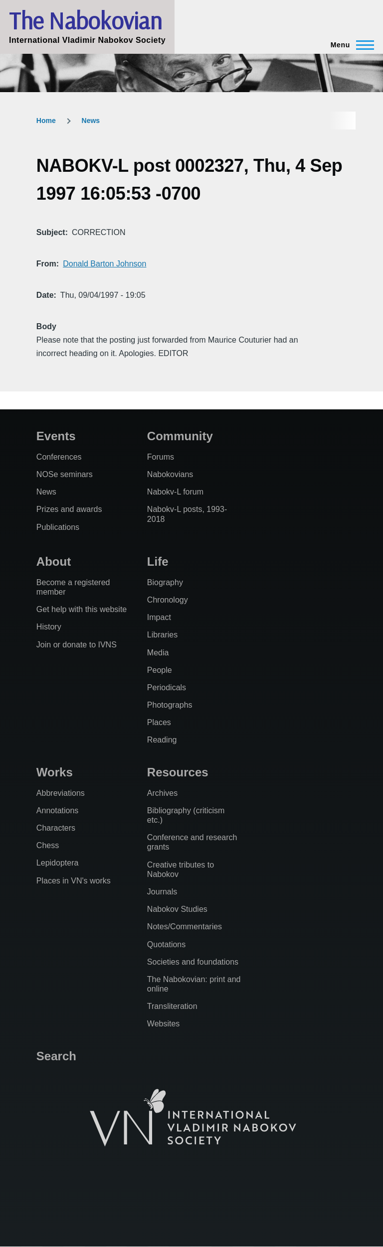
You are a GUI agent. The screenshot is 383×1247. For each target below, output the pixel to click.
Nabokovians (170, 474)
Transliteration (172, 1006)
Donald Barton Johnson (104, 263)
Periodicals (166, 687)
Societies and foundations (192, 962)
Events (56, 436)
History (48, 627)
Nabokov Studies (177, 909)
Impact (159, 617)
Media (158, 652)
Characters (55, 828)
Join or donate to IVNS (76, 644)
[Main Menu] (349, 45)
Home (46, 121)
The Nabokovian (85, 20)
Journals (162, 891)
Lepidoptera (57, 863)
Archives (162, 793)
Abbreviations (60, 793)
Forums (160, 457)
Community (180, 436)
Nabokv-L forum (175, 492)
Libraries (162, 634)
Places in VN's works (73, 880)
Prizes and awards (69, 509)
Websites (163, 1023)
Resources (177, 772)
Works (54, 772)
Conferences (59, 457)
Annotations (57, 810)
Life (158, 561)
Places (159, 722)
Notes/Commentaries (184, 926)
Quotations (166, 944)
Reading (162, 740)
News (91, 121)
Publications (57, 527)
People (159, 670)
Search (56, 1056)
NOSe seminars (64, 474)
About (53, 561)
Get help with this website (81, 609)
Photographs (169, 705)
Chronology (167, 600)
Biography (165, 582)
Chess (47, 845)
